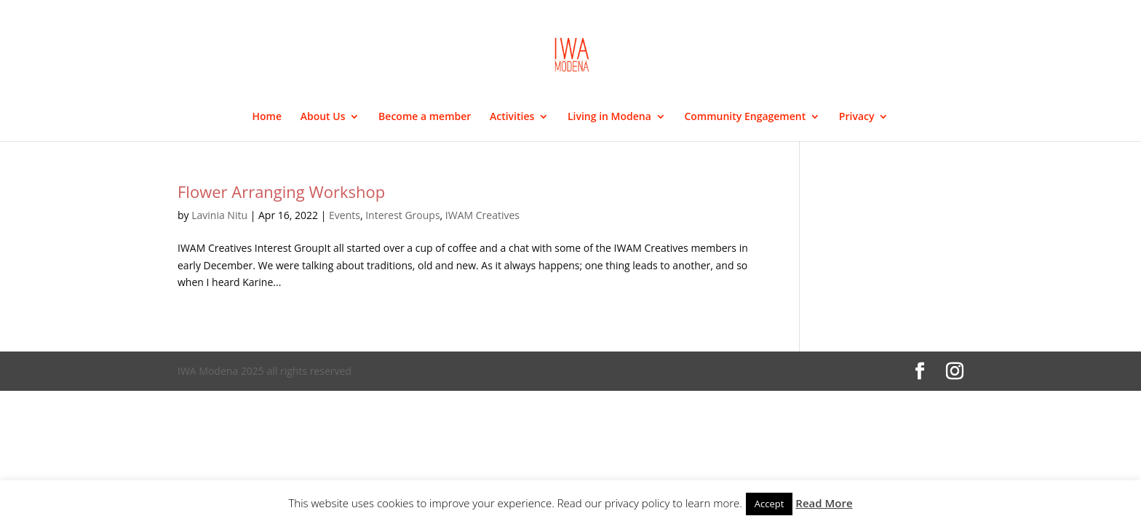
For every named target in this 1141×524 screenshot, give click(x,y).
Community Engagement (745, 117)
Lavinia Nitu (219, 215)
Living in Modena (609, 117)
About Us (323, 117)
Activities (512, 117)
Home (267, 117)
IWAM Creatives (482, 215)
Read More (823, 503)
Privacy (857, 117)
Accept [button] (769, 503)
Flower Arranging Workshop (281, 191)
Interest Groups (402, 215)
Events (344, 215)
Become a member (424, 117)
